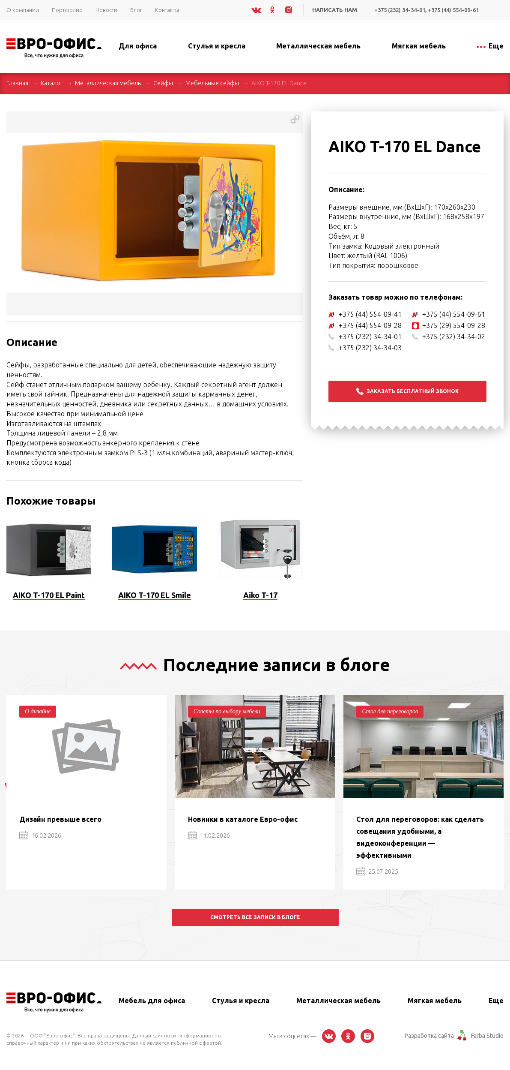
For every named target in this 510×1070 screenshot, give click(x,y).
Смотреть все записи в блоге (255, 917)
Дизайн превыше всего (60, 819)
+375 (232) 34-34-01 (399, 10)
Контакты (167, 10)
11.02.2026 (209, 835)
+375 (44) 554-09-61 (453, 10)
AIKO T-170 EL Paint (49, 595)
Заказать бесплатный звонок (407, 391)
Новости (106, 10)
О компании (22, 10)
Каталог (52, 83)
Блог (136, 10)
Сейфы (163, 83)
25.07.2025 (377, 871)
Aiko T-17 (260, 595)
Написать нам (334, 10)
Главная (17, 83)
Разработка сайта (429, 1035)
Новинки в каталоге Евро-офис (243, 819)
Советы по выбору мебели (227, 711)
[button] (295, 119)
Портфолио (67, 10)
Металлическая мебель (108, 83)
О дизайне (38, 711)
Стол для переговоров (390, 711)
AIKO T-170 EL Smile (154, 595)
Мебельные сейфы (212, 83)
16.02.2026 (40, 835)
